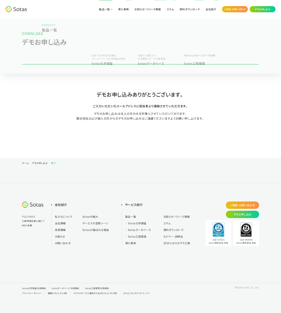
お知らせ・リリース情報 (147, 9)
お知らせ (60, 236)
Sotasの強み (90, 216)
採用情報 (60, 230)
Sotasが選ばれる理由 (95, 230)
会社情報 (60, 223)
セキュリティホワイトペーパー (136, 293)
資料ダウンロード (189, 9)
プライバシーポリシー (32, 293)
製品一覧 (104, 9)
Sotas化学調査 (137, 223)
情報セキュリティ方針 (57, 293)
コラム (170, 9)
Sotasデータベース (139, 230)
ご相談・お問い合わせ (235, 9)
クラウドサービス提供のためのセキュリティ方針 (95, 293)
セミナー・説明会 (173, 236)
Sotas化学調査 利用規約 (34, 288)
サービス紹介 (134, 204)
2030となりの (176, 243)
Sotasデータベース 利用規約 (65, 288)
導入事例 (123, 9)
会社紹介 (211, 9)
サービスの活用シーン (95, 223)
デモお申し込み (262, 9)
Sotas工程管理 (137, 236)
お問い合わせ (63, 243)
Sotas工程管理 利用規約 (97, 288)
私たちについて (64, 216)
